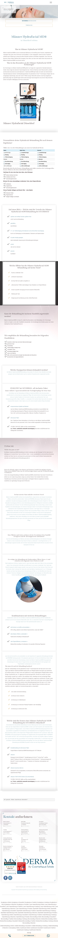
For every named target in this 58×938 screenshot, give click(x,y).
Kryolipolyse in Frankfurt (31, 902)
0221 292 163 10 (26, 842)
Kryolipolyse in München (10, 904)
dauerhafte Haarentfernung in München (27, 912)
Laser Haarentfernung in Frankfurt (14, 906)
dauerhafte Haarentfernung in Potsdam (47, 912)
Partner (17, 886)
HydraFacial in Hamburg (23, 930)
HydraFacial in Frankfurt (49, 928)
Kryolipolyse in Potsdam (23, 904)
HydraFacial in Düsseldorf (37, 928)
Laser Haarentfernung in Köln (47, 906)
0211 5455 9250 (44, 826)
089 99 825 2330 (8, 850)
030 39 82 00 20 (8, 826)
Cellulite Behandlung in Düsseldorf (23, 925)
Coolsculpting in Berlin (14, 928)
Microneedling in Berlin (35, 917)
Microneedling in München (34, 919)
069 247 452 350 (8, 834)
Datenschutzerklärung (33, 886)
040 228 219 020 (26, 834)
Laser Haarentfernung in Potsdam (24, 908)
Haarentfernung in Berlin (7, 914)
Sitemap (29, 932)
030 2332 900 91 (26, 826)
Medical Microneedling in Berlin (49, 919)
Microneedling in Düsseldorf (49, 917)
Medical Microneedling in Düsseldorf (9, 921)
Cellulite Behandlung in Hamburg (39, 925)
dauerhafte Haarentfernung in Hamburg (46, 910)
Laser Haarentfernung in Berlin (36, 904)
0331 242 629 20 (26, 850)
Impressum (40, 886)
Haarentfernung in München (8, 917)
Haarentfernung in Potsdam (22, 917)
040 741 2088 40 (44, 834)
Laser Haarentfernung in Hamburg (31, 906)
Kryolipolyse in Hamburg (43, 902)
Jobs (25, 886)
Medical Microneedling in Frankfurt (27, 921)
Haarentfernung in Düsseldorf (21, 914)
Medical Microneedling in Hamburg (44, 921)
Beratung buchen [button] (29, 20)
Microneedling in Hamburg (20, 919)
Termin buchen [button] (29, 25)
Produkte (21, 886)
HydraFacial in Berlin (25, 928)
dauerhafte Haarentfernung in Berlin (41, 908)
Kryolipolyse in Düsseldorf (18, 902)
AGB (27, 886)
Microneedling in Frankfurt (7, 919)
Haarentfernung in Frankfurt (35, 914)
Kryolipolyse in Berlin (6, 902)
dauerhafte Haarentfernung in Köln (9, 912)
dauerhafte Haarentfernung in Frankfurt (26, 910)
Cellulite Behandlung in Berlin (7, 925)
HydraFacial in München (35, 930)
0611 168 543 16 (44, 850)
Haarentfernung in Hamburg (49, 914)
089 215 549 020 (44, 842)
